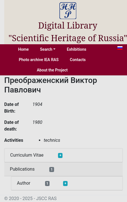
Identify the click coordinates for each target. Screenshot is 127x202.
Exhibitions (76, 49)
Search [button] (46, 49)
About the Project (52, 70)
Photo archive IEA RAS (39, 59)
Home (23, 49)
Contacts (78, 59)
